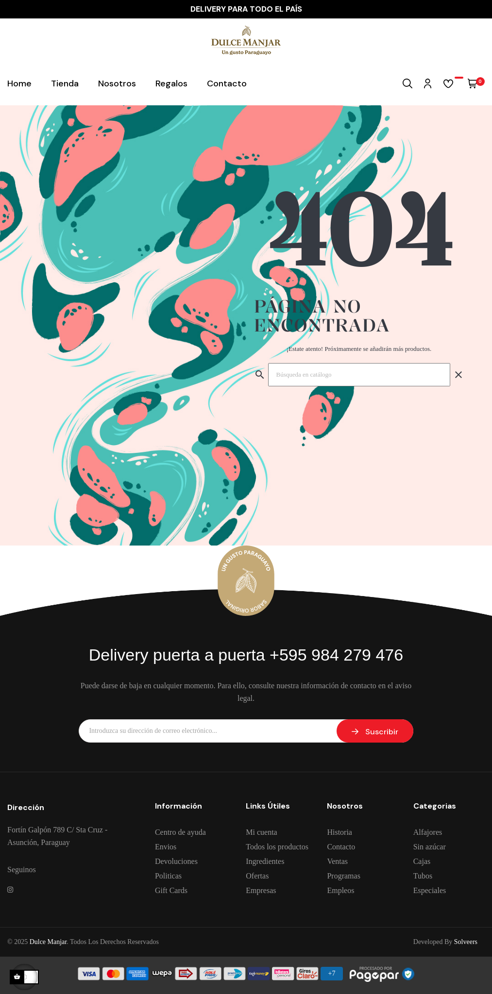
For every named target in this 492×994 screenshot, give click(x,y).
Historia (339, 832)
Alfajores (427, 832)
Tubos (422, 876)
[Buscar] (359, 374)
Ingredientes (265, 861)
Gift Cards (171, 890)
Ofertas (257, 876)
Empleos (340, 890)
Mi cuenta (261, 832)
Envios (165, 847)
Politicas (168, 876)
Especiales (429, 890)
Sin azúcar (429, 847)
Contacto (341, 847)
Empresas (261, 890)
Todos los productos (277, 847)
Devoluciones (176, 861)
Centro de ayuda (180, 832)
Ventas (337, 861)
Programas (343, 876)
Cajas (422, 861)
